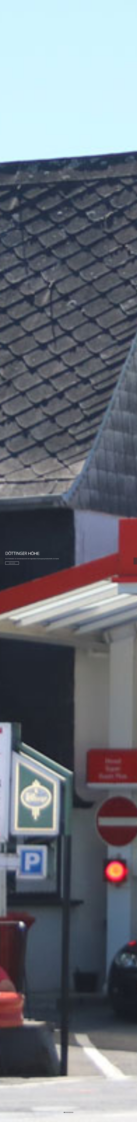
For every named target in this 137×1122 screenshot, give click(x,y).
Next (135, 561)
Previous (1, 561)
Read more (12, 563)
